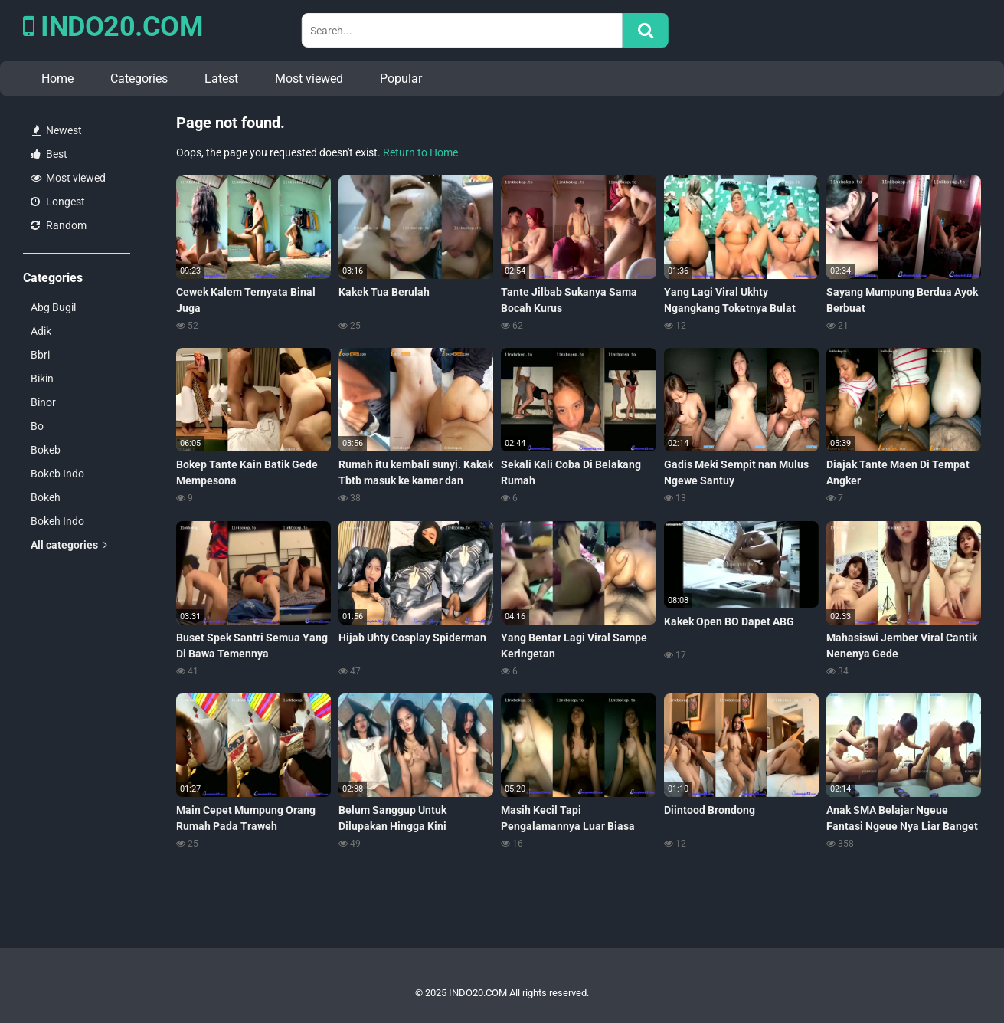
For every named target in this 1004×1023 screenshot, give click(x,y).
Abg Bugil (53, 307)
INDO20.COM (113, 27)
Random (59, 225)
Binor (43, 402)
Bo (37, 426)
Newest (57, 130)
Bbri (40, 355)
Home (57, 78)
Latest (221, 78)
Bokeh (46, 497)
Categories (139, 78)
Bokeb (46, 450)
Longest (58, 201)
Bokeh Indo (57, 521)
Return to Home (420, 152)
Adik (41, 331)
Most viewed (309, 78)
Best (49, 154)
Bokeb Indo (57, 473)
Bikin (42, 378)
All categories (69, 545)
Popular (401, 78)
